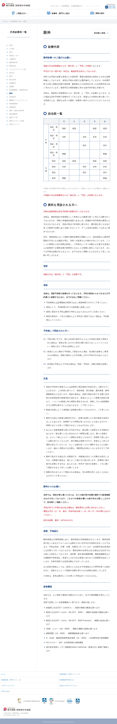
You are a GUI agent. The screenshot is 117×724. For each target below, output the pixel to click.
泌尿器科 (11, 83)
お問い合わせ (5, 690)
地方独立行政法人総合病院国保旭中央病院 (22, 5)
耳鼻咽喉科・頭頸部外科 (17, 90)
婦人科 (10, 73)
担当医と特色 (97, 32)
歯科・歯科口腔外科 (16, 110)
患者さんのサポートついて (68, 684)
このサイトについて (7, 684)
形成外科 (11, 97)
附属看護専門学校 (65, 678)
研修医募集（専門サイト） (10, 678)
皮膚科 (10, 86)
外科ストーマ (13, 124)
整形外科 (11, 66)
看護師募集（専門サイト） (68, 673)
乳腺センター (13, 55)
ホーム (5, 21)
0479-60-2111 (67, 519)
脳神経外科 (12, 62)
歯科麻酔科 (12, 114)
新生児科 (11, 80)
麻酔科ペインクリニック (17, 100)
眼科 (10, 93)
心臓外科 (11, 59)
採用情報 (64, 6)
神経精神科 (12, 104)
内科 (10, 45)
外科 (10, 52)
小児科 (10, 49)
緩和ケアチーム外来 (16, 121)
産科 (10, 76)
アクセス (54, 6)
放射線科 (11, 107)
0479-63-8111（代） (13, 714)
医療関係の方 (76, 6)
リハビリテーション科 (16, 69)
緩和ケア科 (12, 117)
